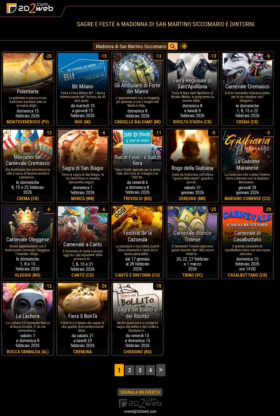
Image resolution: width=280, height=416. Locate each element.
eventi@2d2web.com (140, 411)
